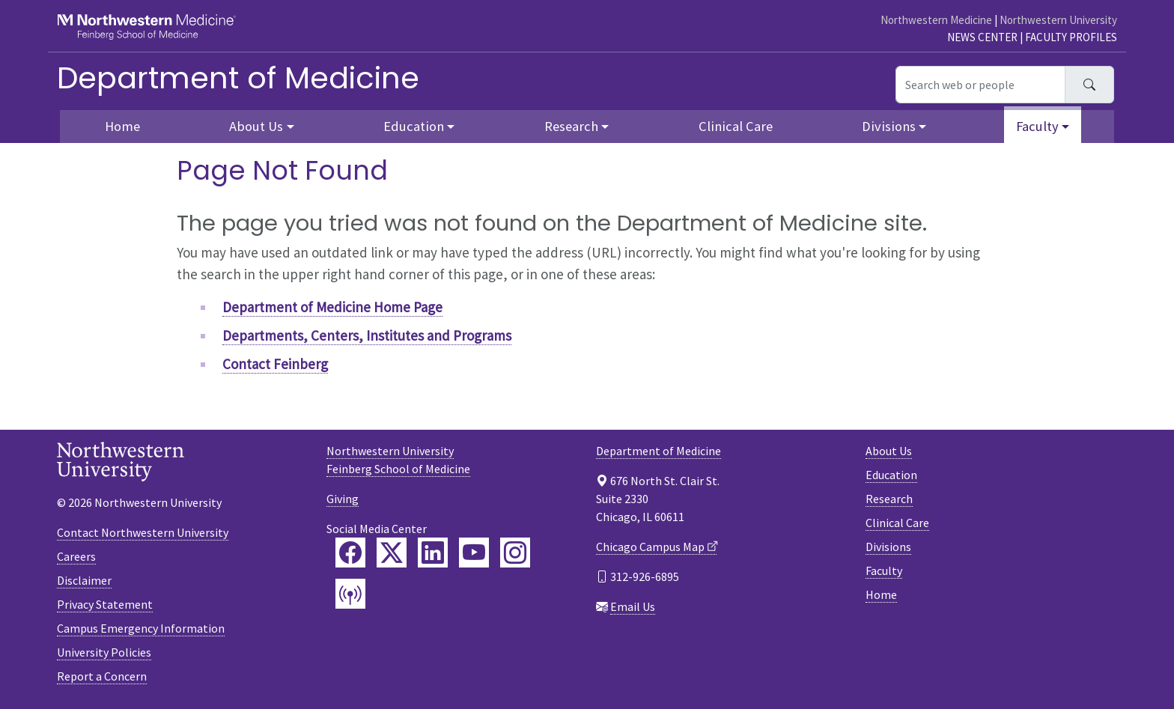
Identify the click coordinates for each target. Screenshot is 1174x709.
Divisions (888, 546)
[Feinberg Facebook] (350, 552)
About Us (889, 450)
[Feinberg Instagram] (515, 552)
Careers (76, 556)
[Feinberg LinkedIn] (433, 552)
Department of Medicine (238, 77)
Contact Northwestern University (142, 532)
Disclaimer (84, 580)
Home (881, 594)
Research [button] (571, 126)
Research (889, 498)
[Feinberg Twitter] (392, 552)
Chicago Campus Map (650, 546)
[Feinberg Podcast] (350, 594)
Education (891, 474)
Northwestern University (1058, 20)
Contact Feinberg (275, 364)
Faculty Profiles (1071, 37)
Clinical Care (736, 126)
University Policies (104, 652)
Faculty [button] (1037, 126)
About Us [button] (256, 126)
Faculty (884, 570)
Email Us (632, 606)
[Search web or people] (980, 84)
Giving (342, 498)
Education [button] (413, 126)
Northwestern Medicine (936, 20)
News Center (982, 37)
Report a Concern (102, 676)
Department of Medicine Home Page (332, 307)
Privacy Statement (105, 604)
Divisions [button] (889, 126)
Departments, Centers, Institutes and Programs (366, 335)
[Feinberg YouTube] (474, 552)
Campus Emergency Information (141, 628)
